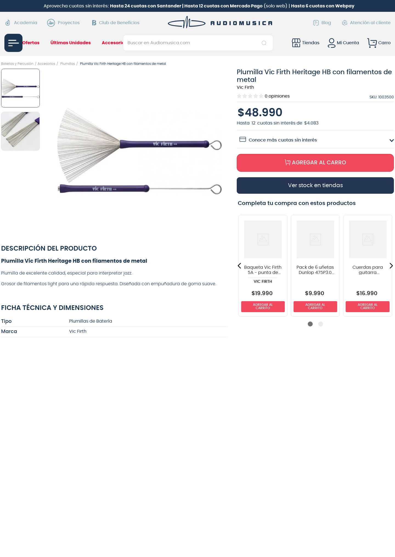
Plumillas (67, 63)
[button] (139, 152)
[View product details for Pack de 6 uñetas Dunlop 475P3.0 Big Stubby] (315, 266)
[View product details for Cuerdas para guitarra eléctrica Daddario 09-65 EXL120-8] (367, 266)
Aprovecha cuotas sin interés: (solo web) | (199, 6)
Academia (20, 22)
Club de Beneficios (116, 23)
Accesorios (46, 63)
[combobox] (198, 43)
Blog (322, 23)
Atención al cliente (366, 23)
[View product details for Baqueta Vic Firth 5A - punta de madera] (262, 266)
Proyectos (65, 23)
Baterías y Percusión (17, 63)
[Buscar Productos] (265, 43)
